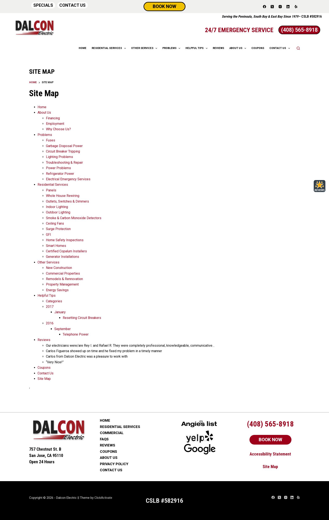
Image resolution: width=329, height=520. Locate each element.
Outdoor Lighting (58, 212)
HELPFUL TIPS (197, 48)
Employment (55, 124)
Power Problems (58, 168)
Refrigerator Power (60, 174)
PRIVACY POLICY (114, 464)
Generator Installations (62, 257)
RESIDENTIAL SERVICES (109, 48)
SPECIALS (43, 5)
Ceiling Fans (55, 223)
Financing (53, 118)
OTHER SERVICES (145, 48)
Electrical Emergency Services (68, 179)
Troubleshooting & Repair (64, 163)
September (62, 329)
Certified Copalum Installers (66, 251)
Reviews (44, 340)
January (60, 312)
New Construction (59, 268)
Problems (172, 48)
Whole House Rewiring (62, 196)
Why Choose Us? (58, 129)
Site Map (44, 379)
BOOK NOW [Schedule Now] (164, 6)
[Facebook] (265, 7)
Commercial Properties (63, 273)
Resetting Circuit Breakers (82, 318)
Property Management (62, 284)
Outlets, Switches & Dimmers (67, 201)
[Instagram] (280, 7)
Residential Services (53, 185)
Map (274, 466)
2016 (50, 323)
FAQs (104, 439)
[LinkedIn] (288, 7)
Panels (51, 190)
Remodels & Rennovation (64, 279)
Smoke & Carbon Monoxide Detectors (73, 218)
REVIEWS (218, 48)
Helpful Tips (47, 296)
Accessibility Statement (270, 454)
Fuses (50, 140)
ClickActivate (103, 498)
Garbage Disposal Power (64, 146)
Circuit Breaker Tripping (63, 151)
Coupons (44, 368)
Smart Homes (56, 246)
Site (267, 466)
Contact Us (46, 373)
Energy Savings (57, 290)
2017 (50, 307)
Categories (54, 301)
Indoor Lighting (57, 207)
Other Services (48, 262)
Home (42, 107)
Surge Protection (58, 229)
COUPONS (257, 48)
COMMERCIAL (112, 433)
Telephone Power (76, 334)
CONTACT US (72, 5)
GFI (48, 235)
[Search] (298, 48)
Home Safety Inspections (65, 240)
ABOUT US (238, 48)
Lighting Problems (59, 157)
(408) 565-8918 (270, 424)
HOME (82, 48)
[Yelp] (296, 7)
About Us (44, 113)
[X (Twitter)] (272, 7)
